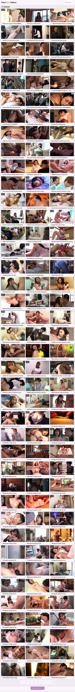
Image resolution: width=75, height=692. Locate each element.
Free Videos (10, 2)
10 (53, 683)
